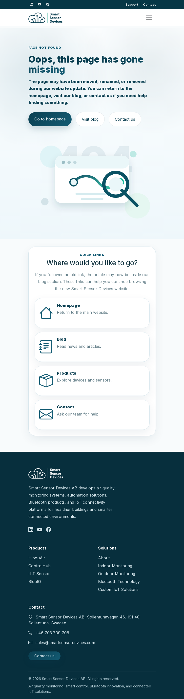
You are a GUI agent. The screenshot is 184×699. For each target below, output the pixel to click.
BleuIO (34, 581)
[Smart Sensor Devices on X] (40, 4)
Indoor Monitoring (115, 565)
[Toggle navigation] (149, 17)
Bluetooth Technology (119, 581)
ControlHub (39, 565)
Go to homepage (50, 118)
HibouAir (36, 557)
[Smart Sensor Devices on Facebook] (48, 4)
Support (131, 4)
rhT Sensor (39, 573)
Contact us (125, 119)
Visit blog (90, 119)
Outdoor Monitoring (116, 573)
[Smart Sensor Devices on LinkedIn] (31, 4)
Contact (149, 4)
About (104, 557)
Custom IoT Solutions (118, 589)
